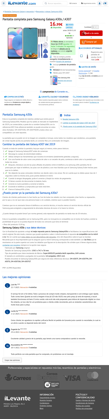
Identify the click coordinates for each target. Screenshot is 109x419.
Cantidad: (88, 27)
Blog (41, 408)
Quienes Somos (46, 405)
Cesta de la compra (105, 3)
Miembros (99, 3)
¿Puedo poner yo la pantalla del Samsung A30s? (80, 126)
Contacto (73, 3)
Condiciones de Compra (85, 403)
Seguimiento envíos (88, 3)
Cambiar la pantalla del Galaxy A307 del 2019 (79, 123)
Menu (3, 3)
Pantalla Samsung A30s (71, 119)
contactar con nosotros (11, 245)
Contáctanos (44, 403)
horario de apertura (63, 61)
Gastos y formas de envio (85, 400)
